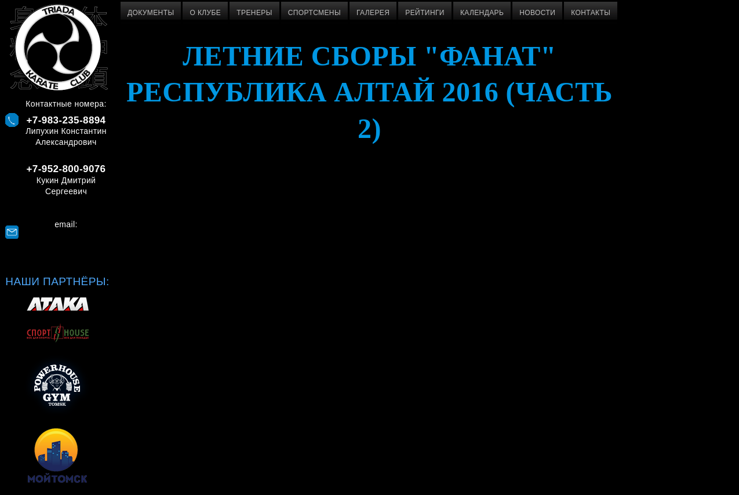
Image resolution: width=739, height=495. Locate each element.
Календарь (482, 13)
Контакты (590, 13)
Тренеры (254, 13)
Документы (151, 13)
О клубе (205, 13)
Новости (537, 13)
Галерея (372, 13)
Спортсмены (314, 13)
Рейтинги (425, 13)
